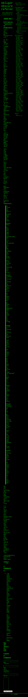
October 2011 (19, 65)
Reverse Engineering (22, 22)
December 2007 (19, 100)
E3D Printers (20, 14)
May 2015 (18, 51)
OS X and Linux (21, 21)
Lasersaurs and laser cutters (22, 16)
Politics (19, 29)
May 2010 (18, 79)
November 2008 (19, 92)
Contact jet (19, 5)
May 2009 (18, 88)
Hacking (18, 19)
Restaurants (20, 33)
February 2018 (19, 42)
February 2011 (19, 71)
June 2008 (18, 97)
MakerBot (19, 17)
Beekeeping (18, 9)
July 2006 (18, 107)
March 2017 (18, 45)
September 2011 (19, 66)
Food (18, 12)
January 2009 (19, 91)
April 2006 (18, 109)
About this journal (21, 4)
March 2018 (18, 41)
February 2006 (19, 110)
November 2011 (19, 64)
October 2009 (19, 84)
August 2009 (19, 86)
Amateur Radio (19, 8)
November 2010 (19, 74)
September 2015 (19, 49)
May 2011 (18, 68)
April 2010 (18, 80)
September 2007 (19, 102)
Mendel (18, 18)
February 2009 (19, 90)
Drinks (18, 11)
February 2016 (19, 48)
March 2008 (18, 99)
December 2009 (19, 82)
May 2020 (18, 39)
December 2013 (19, 55)
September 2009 (19, 85)
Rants (18, 30)
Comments (19, 115)
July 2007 (18, 103)
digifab (18, 13)
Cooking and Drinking (21, 10)
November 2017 (19, 44)
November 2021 (19, 37)
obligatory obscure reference (9, 6)
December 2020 (19, 38)
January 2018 (19, 43)
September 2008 (19, 94)
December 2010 (19, 73)
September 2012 (19, 59)
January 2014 (19, 54)
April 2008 (18, 98)
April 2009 (18, 89)
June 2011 (18, 67)
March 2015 (18, 52)
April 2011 (18, 69)
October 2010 (19, 75)
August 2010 (19, 77)
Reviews (18, 32)
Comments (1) (6, 562)
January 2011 (19, 72)
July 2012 (18, 60)
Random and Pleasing (21, 31)
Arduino (19, 20)
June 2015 (18, 50)
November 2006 (19, 106)
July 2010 (18, 78)
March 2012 (18, 62)
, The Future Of (6, 32)
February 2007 (19, 105)
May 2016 (18, 46)
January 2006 (19, 111)
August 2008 (19, 95)
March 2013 (18, 57)
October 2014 (19, 53)
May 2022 (18, 36)
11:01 (8, 640)
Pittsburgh (18, 24)
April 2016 (18, 47)
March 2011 (18, 70)
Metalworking (19, 23)
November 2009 (19, 83)
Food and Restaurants (22, 28)
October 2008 (19, 93)
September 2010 (19, 76)
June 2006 (18, 108)
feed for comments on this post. (6, 646)
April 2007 (18, 104)
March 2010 (18, 81)
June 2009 (18, 87)
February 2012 (19, 63)
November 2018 (19, 40)
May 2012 (18, 61)
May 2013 (18, 56)
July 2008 (18, 96)
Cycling (19, 27)
